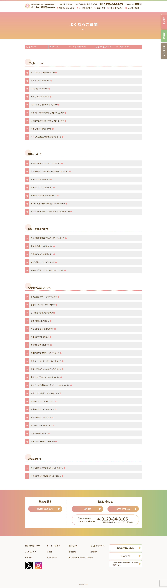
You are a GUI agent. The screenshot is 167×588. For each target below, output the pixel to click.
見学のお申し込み (123, 509)
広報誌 (49, 551)
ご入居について (31, 47)
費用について (54, 47)
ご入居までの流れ (116, 8)
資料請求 (87, 509)
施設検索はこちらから (45, 509)
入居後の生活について (104, 47)
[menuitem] (65, 8)
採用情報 (69, 4)
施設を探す (101, 8)
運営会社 (62, 4)
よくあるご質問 (133, 8)
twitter (29, 565)
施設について (124, 47)
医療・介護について (79, 47)
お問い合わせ (52, 557)
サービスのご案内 (85, 8)
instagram (38, 565)
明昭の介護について (66, 8)
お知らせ (28, 557)
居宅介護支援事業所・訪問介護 (86, 4)
